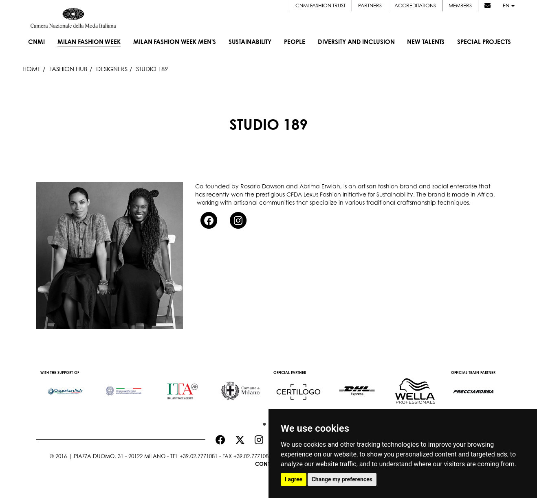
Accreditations (415, 5)
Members (460, 5)
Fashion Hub (68, 69)
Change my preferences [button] (342, 479)
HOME (31, 69)
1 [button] (262, 422)
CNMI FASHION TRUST (320, 5)
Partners (370, 5)
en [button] (509, 5)
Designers (112, 69)
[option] (65, 387)
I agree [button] (293, 479)
